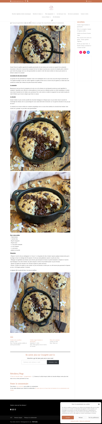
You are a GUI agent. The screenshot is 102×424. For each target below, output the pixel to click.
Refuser (81, 417)
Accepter (68, 417)
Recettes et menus (37, 14)
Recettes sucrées (51, 23)
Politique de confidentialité (84, 421)
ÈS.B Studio (35, 422)
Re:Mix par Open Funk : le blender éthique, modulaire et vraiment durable (84, 45)
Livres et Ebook (45, 17)
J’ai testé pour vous (61, 14)
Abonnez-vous (53, 362)
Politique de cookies (75, 421)
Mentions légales (18, 417)
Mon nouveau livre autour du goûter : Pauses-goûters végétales (84, 39)
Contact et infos (84, 14)
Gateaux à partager (36, 23)
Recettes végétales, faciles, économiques (21, 14)
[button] (99, 404)
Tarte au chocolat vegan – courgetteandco (21, 376)
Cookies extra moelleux (16, 340)
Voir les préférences (94, 417)
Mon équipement (49, 14)
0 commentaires (60, 23)
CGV (11, 417)
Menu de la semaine (55, 340)
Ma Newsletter (56, 17)
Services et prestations (73, 14)
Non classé (44, 23)
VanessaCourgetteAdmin (18, 23)
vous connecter (19, 386)
